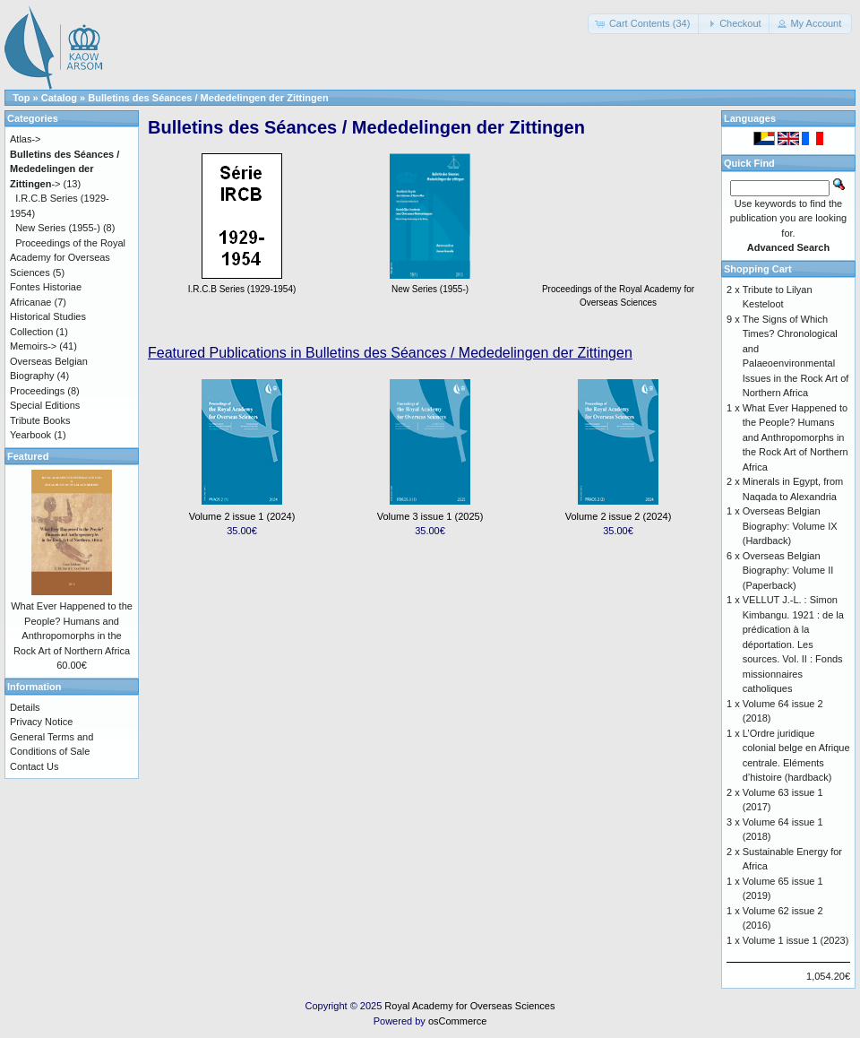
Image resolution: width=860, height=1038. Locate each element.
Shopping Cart (758, 269)
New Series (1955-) (57, 227)
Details (25, 707)
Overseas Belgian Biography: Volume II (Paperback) (788, 570)
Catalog (59, 97)
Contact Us (34, 766)
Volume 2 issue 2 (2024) (618, 516)
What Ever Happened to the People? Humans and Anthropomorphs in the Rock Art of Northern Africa (795, 437)
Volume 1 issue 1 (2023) (796, 940)
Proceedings (37, 390)
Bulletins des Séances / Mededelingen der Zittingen (208, 97)
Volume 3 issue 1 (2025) (430, 516)
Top (21, 97)
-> (64, 169)
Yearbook (30, 434)
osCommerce (457, 1021)
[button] (644, 23)
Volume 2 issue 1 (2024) (242, 516)
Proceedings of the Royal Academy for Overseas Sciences (618, 289)
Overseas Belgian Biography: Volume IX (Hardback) (790, 526)
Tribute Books (40, 420)
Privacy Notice (41, 721)
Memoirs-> (33, 346)
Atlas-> (25, 139)
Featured (27, 456)
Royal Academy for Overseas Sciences (469, 1005)
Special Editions (45, 405)
